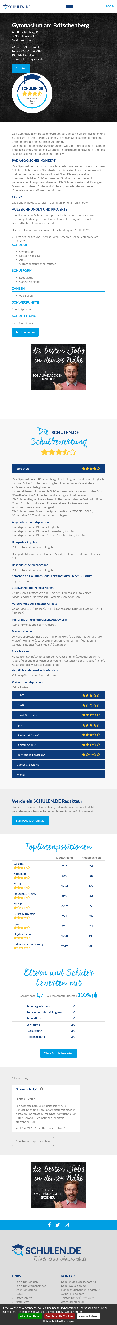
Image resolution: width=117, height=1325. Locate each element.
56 (91, 875)
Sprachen (58, 468)
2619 (64, 946)
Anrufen (21, 68)
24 (91, 926)
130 (90, 936)
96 (91, 916)
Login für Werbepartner (31, 1285)
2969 (64, 905)
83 (91, 895)
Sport (58, 725)
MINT (58, 695)
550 (64, 875)
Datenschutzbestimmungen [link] (58, 1321)
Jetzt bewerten (25, 332)
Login (110, 6)
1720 (64, 936)
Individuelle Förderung (58, 754)
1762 (64, 885)
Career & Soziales (28, 764)
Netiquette (22, 1301)
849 (64, 895)
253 (90, 905)
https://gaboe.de (33, 59)
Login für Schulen (27, 1281)
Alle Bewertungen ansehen (33, 1141)
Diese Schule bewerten (58, 1053)
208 (90, 946)
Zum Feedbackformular (31, 820)
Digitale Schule (58, 744)
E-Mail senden (25, 55)
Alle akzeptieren (30, 1316)
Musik (58, 705)
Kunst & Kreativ (58, 715)
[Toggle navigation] (70, 6)
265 (64, 926)
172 (90, 885)
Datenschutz (24, 1297)
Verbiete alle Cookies (59, 1316)
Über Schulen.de (26, 1289)
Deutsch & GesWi (58, 735)
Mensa (21, 774)
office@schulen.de (72, 1301)
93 (91, 865)
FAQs (19, 1293)
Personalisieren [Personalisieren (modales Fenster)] (88, 1316)
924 (64, 916)
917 (64, 865)
